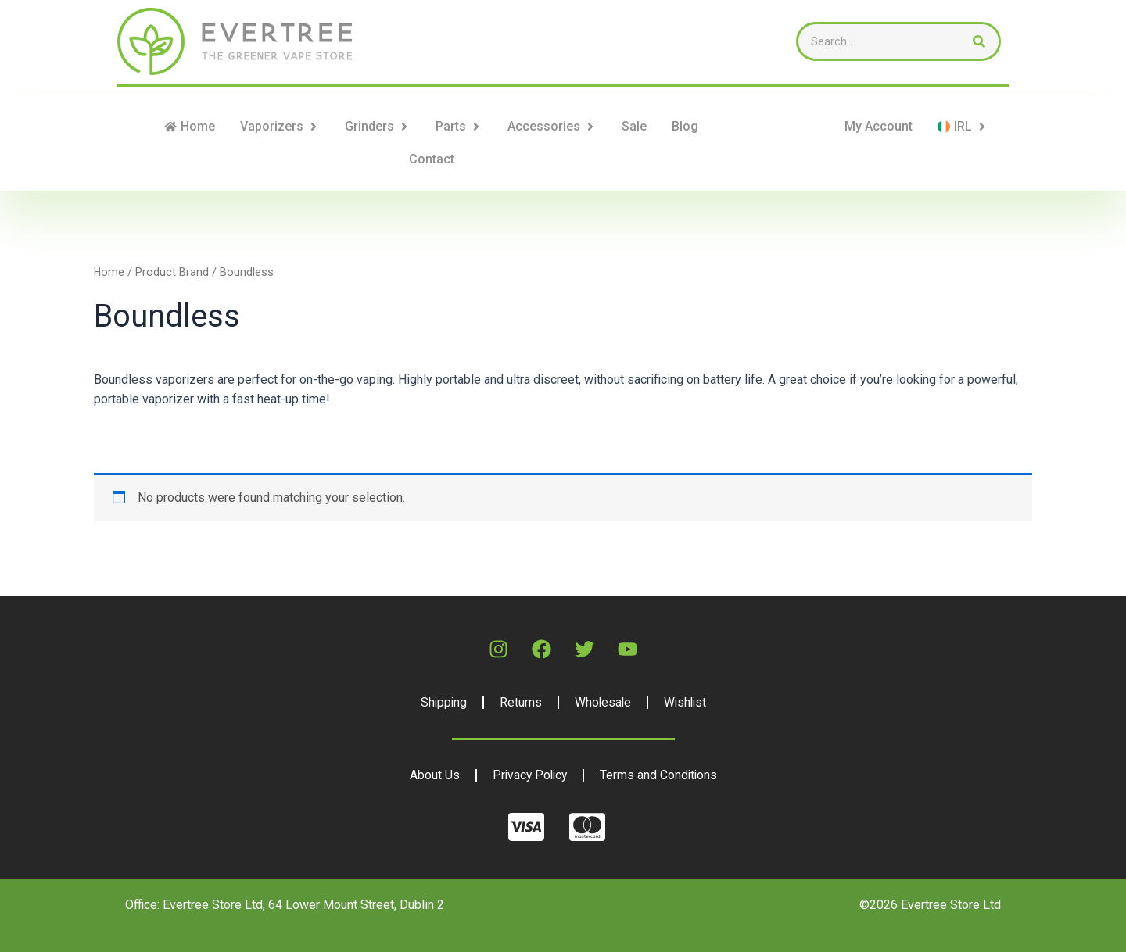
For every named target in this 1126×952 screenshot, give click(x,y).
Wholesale (602, 702)
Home (109, 272)
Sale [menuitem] (634, 126)
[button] (313, 126)
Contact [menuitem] (431, 159)
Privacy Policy (528, 775)
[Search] (979, 41)
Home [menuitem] (198, 126)
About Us (432, 775)
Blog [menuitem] (685, 126)
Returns (519, 702)
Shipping (441, 702)
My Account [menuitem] (878, 126)
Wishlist (686, 702)
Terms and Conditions (660, 775)
